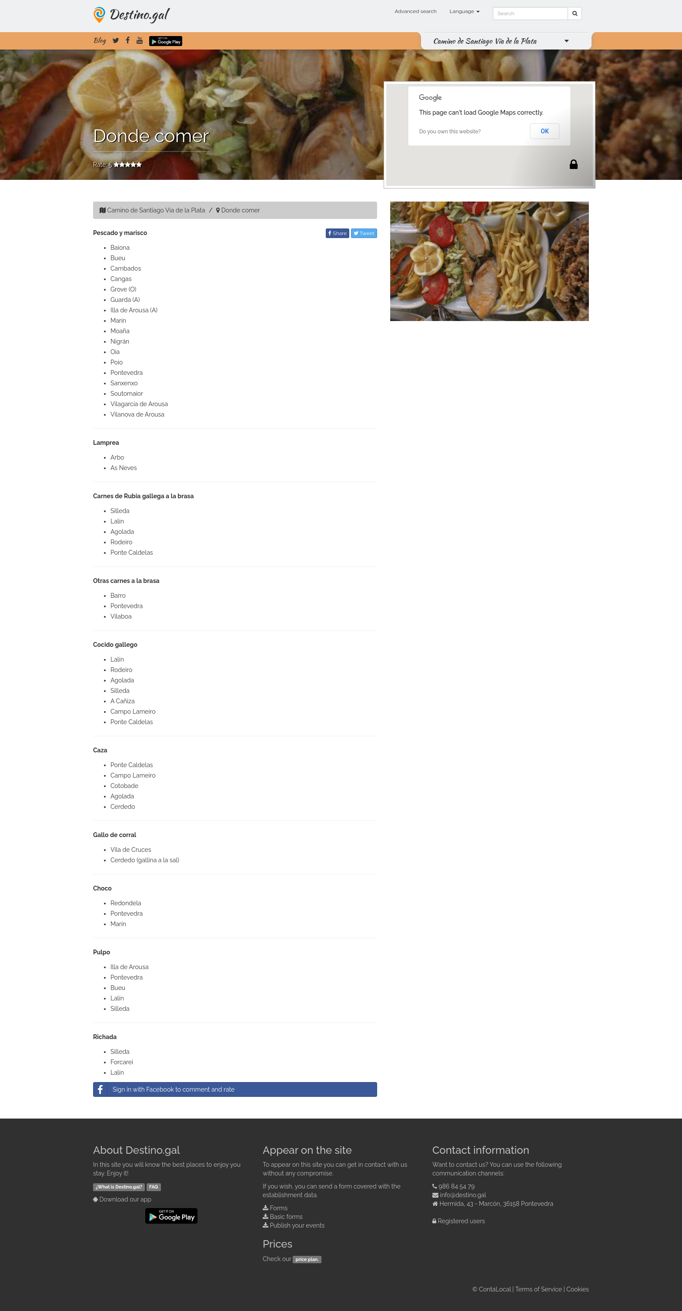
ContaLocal (495, 1289)
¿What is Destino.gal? (119, 1186)
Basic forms (286, 1216)
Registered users (461, 1221)
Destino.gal (137, 13)
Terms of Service (538, 1289)
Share (337, 233)
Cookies (577, 1289)
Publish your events (297, 1225)
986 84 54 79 (457, 1186)
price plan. (307, 1259)
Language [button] (465, 11)
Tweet (364, 233)
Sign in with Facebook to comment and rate (164, 1089)
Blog (99, 40)
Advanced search (416, 11)
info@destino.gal (463, 1195)
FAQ (153, 1186)
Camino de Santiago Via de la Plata (484, 41)
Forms (279, 1208)
